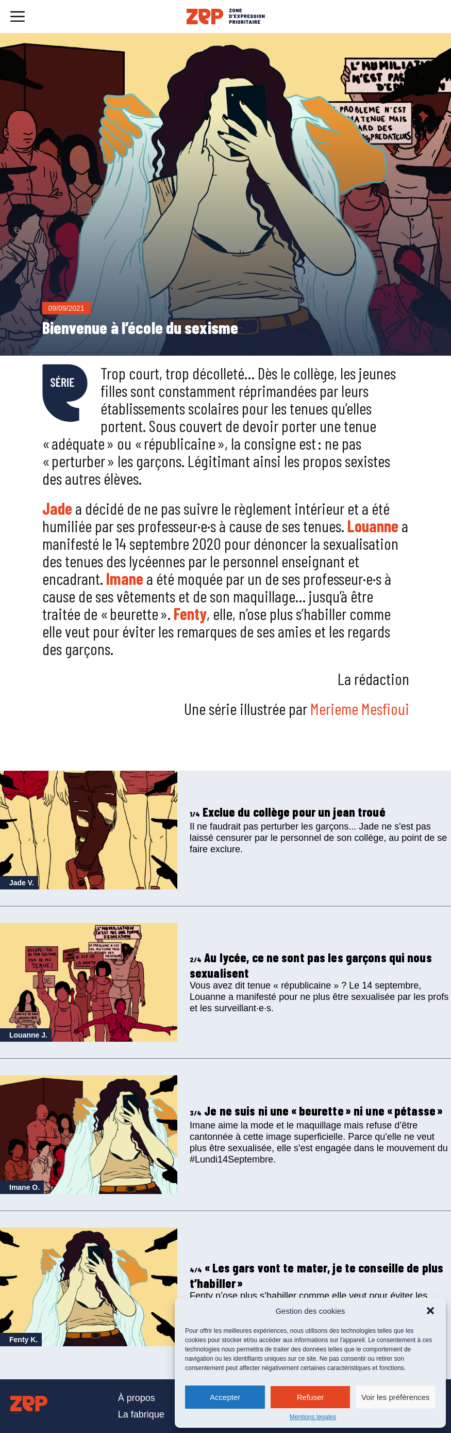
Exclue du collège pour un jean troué (288, 811)
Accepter (225, 1397)
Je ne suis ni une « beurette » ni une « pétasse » (316, 1110)
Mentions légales (313, 1417)
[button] (430, 1310)
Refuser (310, 1397)
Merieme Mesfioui (359, 708)
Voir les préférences (395, 1397)
